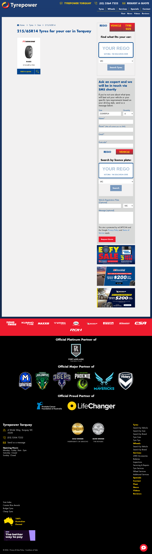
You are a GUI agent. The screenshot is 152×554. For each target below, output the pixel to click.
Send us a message (16, 442)
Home (20, 25)
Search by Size (139, 431)
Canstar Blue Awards (11, 505)
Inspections (137, 462)
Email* (101, 134)
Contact (146, 9)
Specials (135, 9)
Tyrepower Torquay (75, 3)
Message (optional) (106, 210)
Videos (137, 13)
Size (100, 110)
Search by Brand (140, 434)
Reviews (145, 13)
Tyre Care (137, 437)
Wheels (111, 9)
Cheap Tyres (8, 511)
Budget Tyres (8, 508)
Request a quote (135, 3)
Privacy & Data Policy (17, 550)
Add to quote (25, 71)
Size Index (7, 502)
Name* (102, 118)
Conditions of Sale (31, 550)
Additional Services (141, 474)
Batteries (136, 459)
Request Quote (107, 239)
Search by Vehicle (140, 428)
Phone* (112, 126)
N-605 (28, 62)
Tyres (101, 9)
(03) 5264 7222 (108, 3)
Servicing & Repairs (141, 465)
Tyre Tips (136, 440)
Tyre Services (138, 468)
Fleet (123, 13)
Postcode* (103, 142)
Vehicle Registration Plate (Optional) (109, 201)
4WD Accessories (140, 456)
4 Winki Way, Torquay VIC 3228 (20, 431)
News (129, 13)
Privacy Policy (113, 230)
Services (123, 9)
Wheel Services (139, 471)
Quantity (126, 110)
